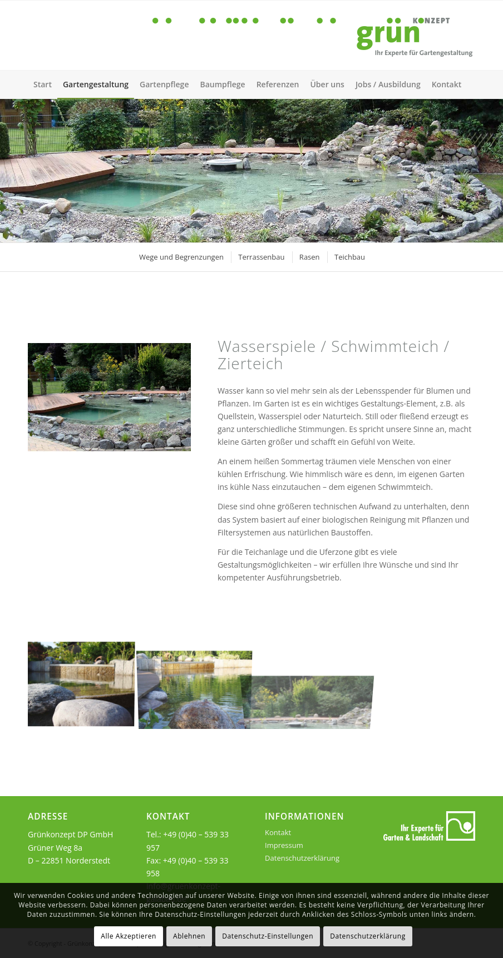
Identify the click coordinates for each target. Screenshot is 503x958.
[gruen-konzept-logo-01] (313, 35)
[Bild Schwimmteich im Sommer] (199, 683)
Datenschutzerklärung (302, 858)
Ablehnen (189, 936)
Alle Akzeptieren (128, 936)
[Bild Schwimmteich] (85, 683)
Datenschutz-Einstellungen (267, 936)
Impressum (284, 845)
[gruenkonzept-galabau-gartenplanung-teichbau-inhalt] (109, 397)
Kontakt (278, 832)
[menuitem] (42, 84)
